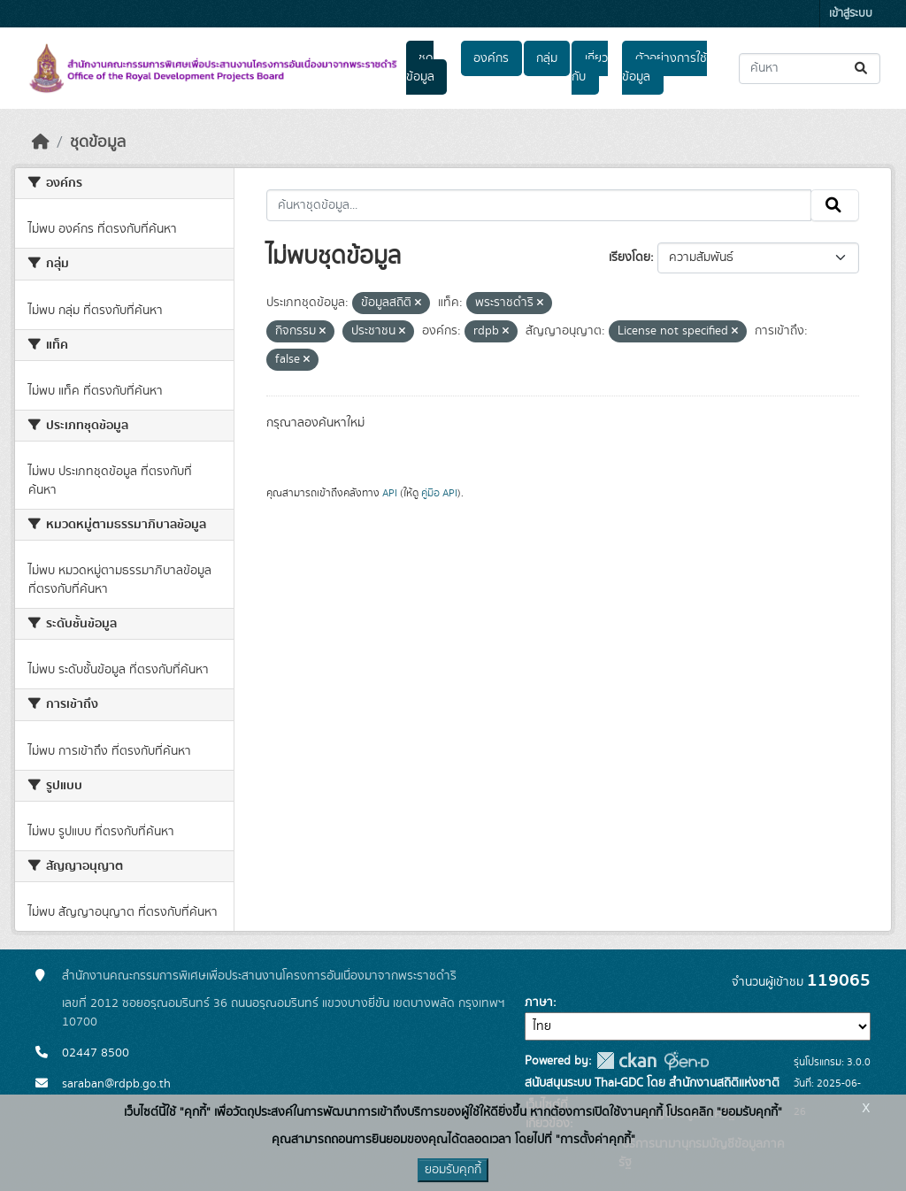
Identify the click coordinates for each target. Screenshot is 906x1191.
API (389, 493)
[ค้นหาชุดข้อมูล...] (809, 68)
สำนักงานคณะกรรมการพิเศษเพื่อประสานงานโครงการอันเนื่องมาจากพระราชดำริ (259, 976)
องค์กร (491, 58)
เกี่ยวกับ (589, 68)
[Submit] (862, 68)
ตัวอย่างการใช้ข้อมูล (664, 68)
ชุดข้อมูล (420, 68)
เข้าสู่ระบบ (850, 13)
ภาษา (539, 1002)
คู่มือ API (439, 493)
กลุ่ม (546, 58)
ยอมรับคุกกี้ (453, 1170)
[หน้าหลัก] (41, 142)
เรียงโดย (629, 257)
